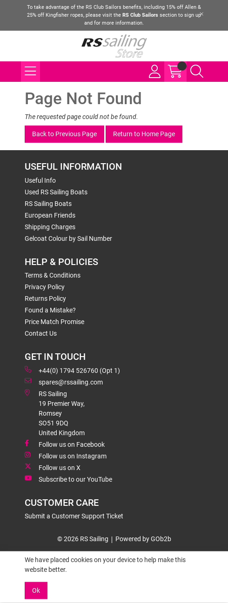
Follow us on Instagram (66, 455)
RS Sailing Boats (48, 203)
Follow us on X (52, 467)
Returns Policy (45, 298)
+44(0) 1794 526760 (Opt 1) (72, 370)
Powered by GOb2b (143, 539)
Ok (36, 590)
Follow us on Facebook (65, 444)
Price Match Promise (54, 321)
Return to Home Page (144, 134)
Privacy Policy (45, 287)
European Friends (50, 215)
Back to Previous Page (64, 134)
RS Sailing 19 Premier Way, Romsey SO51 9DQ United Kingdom (55, 413)
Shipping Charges (50, 227)
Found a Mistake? (50, 310)
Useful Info (40, 180)
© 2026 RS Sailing (82, 539)
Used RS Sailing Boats (56, 192)
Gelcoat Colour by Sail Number (68, 238)
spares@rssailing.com (64, 382)
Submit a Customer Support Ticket (74, 516)
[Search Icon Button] (197, 71)
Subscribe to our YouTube (68, 479)
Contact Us (41, 333)
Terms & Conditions (52, 275)
